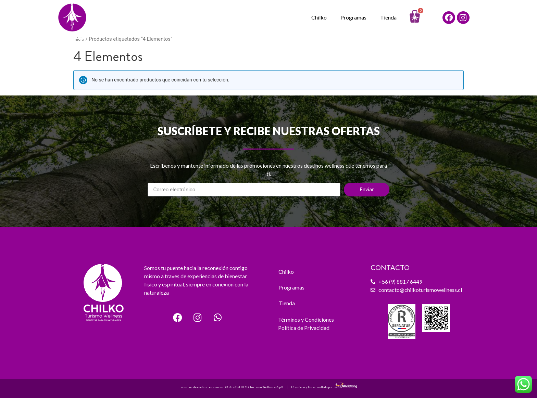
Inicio (78, 39)
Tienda (388, 17)
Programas (353, 17)
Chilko (319, 17)
